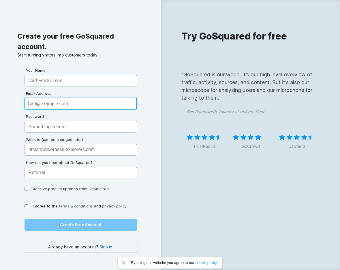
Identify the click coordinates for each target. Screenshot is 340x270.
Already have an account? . (80, 246)
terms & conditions (76, 206)
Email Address (38, 93)
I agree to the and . (80, 206)
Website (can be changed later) (54, 139)
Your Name (36, 70)
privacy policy (114, 206)
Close (123, 263)
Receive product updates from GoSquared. (71, 188)
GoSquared (31, 16)
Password (35, 116)
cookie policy (206, 262)
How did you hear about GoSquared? (59, 162)
